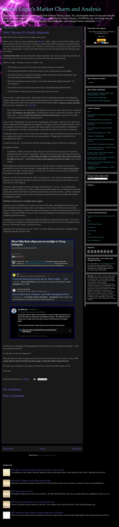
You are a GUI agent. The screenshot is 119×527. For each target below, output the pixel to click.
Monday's (41, 41)
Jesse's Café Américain (93, 240)
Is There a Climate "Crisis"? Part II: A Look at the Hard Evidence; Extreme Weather (101, 158)
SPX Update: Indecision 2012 (22, 491)
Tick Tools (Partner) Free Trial (106, 263)
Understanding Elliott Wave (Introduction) (99, 119)
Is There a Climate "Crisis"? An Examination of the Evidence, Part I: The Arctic (100, 153)
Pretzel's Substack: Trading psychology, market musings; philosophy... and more (100, 93)
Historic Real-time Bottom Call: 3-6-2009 (99, 133)
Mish (88, 234)
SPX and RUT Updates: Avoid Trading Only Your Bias (31, 481)
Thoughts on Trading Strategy (95, 136)
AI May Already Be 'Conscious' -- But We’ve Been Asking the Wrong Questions (101, 148)
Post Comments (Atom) (47, 455)
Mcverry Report (91, 230)
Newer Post (8, 449)
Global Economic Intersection (95, 237)
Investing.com (91, 227)
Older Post (76, 449)
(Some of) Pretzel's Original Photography (98, 100)
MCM (89, 221)
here (98, 21)
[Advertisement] (101, 60)
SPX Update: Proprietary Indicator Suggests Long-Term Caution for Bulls (37, 470)
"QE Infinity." (41, 18)
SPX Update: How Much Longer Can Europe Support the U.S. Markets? (37, 513)
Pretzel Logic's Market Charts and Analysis (51, 9)
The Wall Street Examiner (94, 224)
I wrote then (31, 105)
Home (42, 449)
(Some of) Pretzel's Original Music (97, 97)
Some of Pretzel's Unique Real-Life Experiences (100, 144)
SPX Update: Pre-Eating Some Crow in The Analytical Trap (32, 502)
